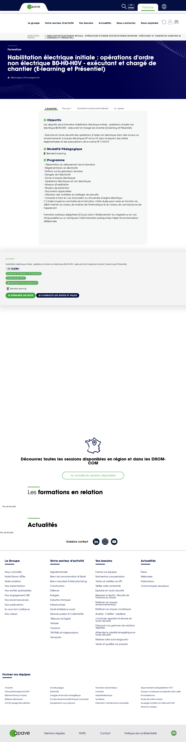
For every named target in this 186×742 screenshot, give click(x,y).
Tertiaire (54, 623)
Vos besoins (86, 23)
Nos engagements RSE (17, 595)
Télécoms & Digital (60, 618)
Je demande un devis (20, 295)
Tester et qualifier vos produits (111, 644)
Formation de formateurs (106, 688)
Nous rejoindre (149, 23)
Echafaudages (57, 688)
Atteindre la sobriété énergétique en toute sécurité (115, 633)
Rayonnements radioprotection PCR (157, 688)
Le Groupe (12, 561)
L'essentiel (51, 108)
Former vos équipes (106, 572)
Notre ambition (13, 581)
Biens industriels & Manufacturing (68, 581)
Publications (147, 581)
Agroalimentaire (58, 572)
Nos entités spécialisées (18, 590)
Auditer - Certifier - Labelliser (110, 614)
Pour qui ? (67, 108)
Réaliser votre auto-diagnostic (111, 639)
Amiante (9, 688)
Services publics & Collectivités (67, 614)
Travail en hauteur (149, 707)
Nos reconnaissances (17, 600)
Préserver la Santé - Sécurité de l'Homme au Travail (112, 596)
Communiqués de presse (155, 586)
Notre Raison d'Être (15, 576)
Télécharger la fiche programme (23, 77)
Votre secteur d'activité (59, 23)
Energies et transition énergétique (65, 695)
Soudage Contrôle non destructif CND (158, 703)
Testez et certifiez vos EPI (108, 581)
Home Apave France (33, 37)
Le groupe (34, 23)
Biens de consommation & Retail (68, 576)
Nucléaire (99, 699)
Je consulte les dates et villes (57, 295)
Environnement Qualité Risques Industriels (69, 699)
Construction (57, 586)
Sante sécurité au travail (151, 699)
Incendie (99, 691)
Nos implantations (15, 586)
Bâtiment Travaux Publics (16, 695)
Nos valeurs (11, 614)
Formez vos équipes (16, 674)
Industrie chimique (60, 600)
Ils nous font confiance (17, 609)
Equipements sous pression (62, 703)
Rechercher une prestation (110, 576)
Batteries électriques (14, 699)
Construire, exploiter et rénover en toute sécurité (113, 619)
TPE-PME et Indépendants (64, 632)
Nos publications (14, 604)
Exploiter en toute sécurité (109, 590)
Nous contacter (126, 23)
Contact (105, 733)
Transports (55, 637)
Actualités (105, 23)
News (144, 572)
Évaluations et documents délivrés (92, 108)
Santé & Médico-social (62, 609)
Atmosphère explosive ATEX (17, 691)
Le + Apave (119, 108)
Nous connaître (13, 572)
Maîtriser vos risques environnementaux (106, 603)
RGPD (82, 733)
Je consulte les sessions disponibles (93, 475)
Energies (54, 595)
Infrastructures (57, 604)
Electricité (54, 691)
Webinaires (147, 576)
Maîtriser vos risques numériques (113, 609)
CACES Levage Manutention (17, 703)
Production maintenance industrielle (112, 703)
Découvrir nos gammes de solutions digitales (115, 626)
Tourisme (55, 628)
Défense (54, 590)
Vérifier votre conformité (108, 586)
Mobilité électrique (103, 695)
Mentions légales (54, 733)
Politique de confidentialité (141, 733)
